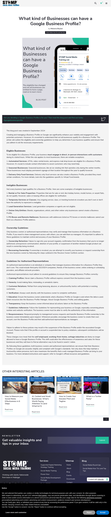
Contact (69, 482)
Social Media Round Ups (92, 465)
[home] (11, 3)
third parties (42, 495)
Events (69, 475)
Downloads (71, 479)
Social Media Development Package (50, 479)
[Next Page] (106, 419)
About (69, 468)
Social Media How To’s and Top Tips (94, 469)
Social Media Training (48, 471)
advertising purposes (94, 498)
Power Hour (45, 474)
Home (69, 465)
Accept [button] (102, 512)
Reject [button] (89, 512)
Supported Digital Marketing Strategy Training (51, 466)
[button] (106, 3)
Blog (68, 472)
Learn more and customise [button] (16, 512)
